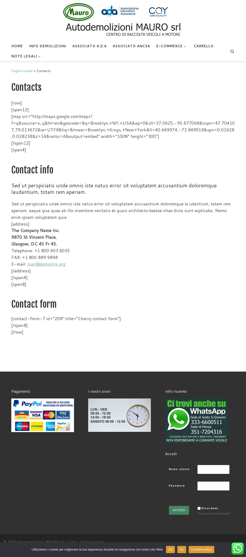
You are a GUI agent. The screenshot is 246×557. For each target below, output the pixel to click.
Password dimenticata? (214, 513)
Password (177, 485)
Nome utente (179, 469)
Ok (170, 549)
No (182, 549)
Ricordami (210, 508)
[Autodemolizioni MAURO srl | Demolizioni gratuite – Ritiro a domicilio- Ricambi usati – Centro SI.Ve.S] (123, 20)
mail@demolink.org (46, 264)
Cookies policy (201, 549)
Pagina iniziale (22, 70)
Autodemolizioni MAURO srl (41, 542)
